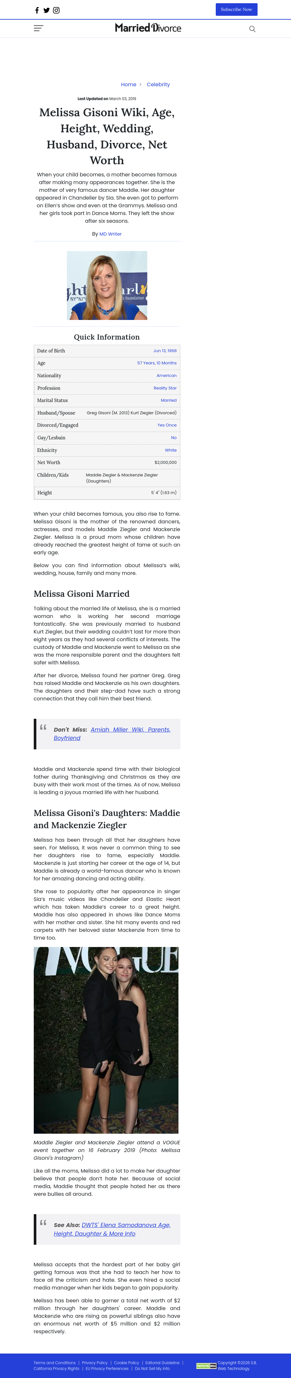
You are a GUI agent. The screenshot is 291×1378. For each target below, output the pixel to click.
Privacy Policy (95, 1362)
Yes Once (167, 425)
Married (169, 400)
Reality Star (165, 388)
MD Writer (111, 234)
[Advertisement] (85, 50)
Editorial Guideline (163, 1362)
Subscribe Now (236, 9)
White (171, 450)
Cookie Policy (126, 1362)
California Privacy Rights (56, 1368)
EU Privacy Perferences (107, 1368)
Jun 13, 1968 (165, 350)
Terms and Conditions (55, 1362)
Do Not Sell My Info (152, 1368)
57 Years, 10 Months (157, 363)
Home (128, 84)
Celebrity (158, 84)
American (167, 375)
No (174, 437)
